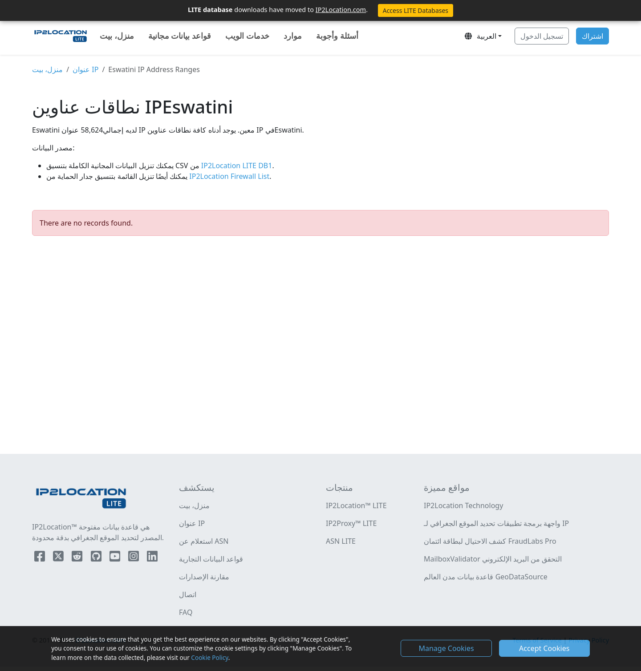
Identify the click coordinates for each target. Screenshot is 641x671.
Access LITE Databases (415, 10)
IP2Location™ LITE (356, 505)
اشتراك (592, 36)
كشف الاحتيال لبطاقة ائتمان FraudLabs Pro (490, 541)
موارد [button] (293, 35)
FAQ (185, 612)
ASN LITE (341, 541)
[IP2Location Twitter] (59, 558)
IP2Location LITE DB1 (235, 165)
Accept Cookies (544, 648)
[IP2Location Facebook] (40, 558)
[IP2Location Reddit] (77, 558)
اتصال (187, 594)
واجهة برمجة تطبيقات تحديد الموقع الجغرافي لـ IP (496, 523)
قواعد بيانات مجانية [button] (179, 35)
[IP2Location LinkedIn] (152, 558)
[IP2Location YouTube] (115, 558)
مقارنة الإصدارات (204, 577)
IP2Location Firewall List (228, 176)
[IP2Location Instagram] (134, 558)
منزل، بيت (117, 35)
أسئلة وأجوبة (337, 35)
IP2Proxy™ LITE (351, 523)
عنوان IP (85, 69)
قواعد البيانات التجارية (211, 559)
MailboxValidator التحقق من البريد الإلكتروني (493, 559)
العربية (480, 36)
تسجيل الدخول (541, 36)
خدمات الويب (247, 35)
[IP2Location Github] (97, 558)
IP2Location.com (341, 9)
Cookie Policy (209, 657)
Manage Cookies (446, 648)
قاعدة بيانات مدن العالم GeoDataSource (486, 577)
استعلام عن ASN (204, 541)
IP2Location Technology (463, 505)
